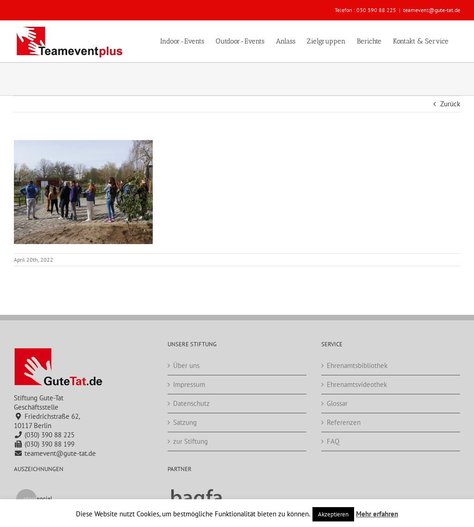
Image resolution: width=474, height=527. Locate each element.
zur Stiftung (190, 441)
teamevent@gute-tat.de (431, 9)
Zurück (450, 103)
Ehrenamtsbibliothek (357, 365)
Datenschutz (191, 403)
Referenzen (344, 422)
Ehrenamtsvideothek (357, 384)
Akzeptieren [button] (333, 514)
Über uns (186, 365)
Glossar (337, 403)
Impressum (189, 384)
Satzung (185, 422)
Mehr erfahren (377, 513)
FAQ (333, 441)
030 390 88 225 (376, 9)
